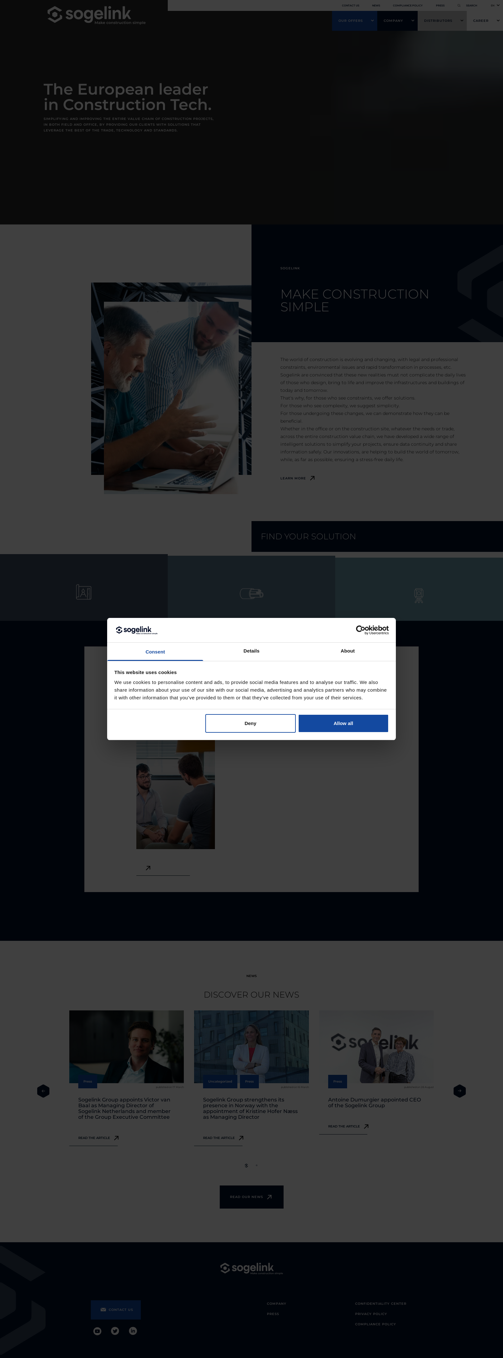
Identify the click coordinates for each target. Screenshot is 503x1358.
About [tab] (348, 651)
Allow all (343, 723)
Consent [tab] (155, 651)
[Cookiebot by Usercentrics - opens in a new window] (361, 630)
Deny (250, 723)
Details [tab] (251, 651)
